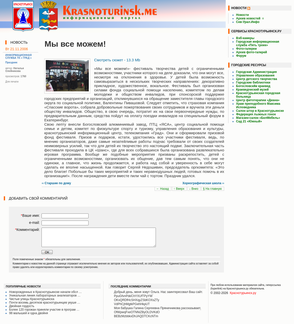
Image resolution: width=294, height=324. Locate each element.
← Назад (163, 189)
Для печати (11, 81)
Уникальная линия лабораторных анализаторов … (44, 295)
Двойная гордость (21, 306)
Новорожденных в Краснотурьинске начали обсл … (45, 292)
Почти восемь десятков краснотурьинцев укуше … (44, 302)
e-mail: (34, 223)
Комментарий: (27, 230)
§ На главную (213, 189)
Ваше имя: (30, 215)
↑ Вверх (179, 189)
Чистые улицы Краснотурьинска (31, 299)
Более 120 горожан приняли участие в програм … (44, 309)
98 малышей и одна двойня (28, 313)
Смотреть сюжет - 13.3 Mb (117, 60)
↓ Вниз (194, 189)
